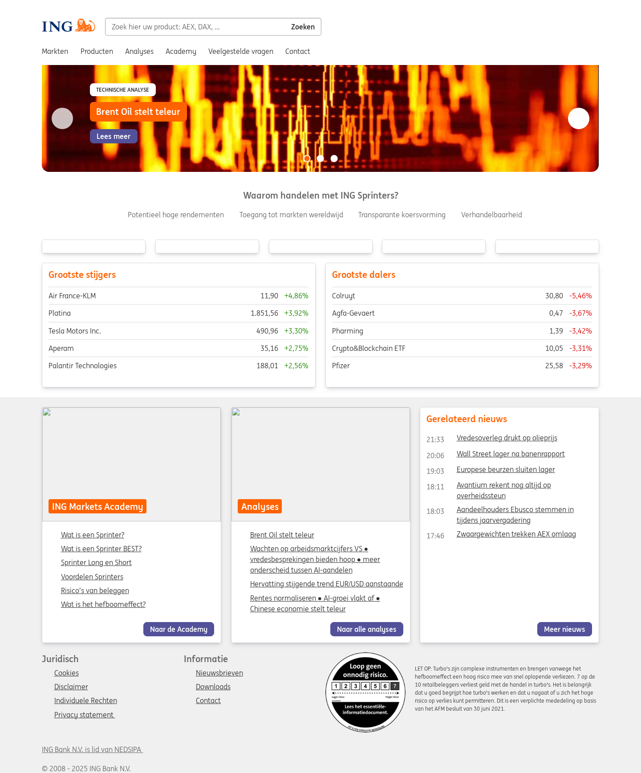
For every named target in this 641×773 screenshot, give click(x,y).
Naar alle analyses (367, 628)
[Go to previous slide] (62, 118)
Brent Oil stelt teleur (282, 534)
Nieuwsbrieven (219, 673)
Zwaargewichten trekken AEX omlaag (501, 535)
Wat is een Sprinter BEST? (101, 549)
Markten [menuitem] (55, 51)
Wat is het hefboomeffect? (103, 604)
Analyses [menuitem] (139, 51)
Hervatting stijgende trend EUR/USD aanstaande (326, 583)
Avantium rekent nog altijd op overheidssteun (488, 486)
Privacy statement (84, 715)
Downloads (213, 687)
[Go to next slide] (578, 118)
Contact (208, 701)
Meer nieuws (564, 628)
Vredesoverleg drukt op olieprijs (491, 439)
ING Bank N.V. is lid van (92, 749)
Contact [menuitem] (297, 51)
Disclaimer (71, 687)
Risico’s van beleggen (95, 590)
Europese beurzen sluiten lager (490, 470)
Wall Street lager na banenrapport (495, 455)
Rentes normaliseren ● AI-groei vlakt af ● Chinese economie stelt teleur (315, 603)
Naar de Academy (178, 628)
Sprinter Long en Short (96, 563)
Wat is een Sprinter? (92, 535)
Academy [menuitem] (181, 51)
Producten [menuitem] (97, 51)
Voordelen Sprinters (92, 577)
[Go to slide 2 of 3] (320, 158)
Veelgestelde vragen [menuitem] (240, 51)
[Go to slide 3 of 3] (333, 158)
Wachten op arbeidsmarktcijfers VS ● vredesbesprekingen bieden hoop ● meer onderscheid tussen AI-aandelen (315, 559)
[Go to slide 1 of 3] (307, 158)
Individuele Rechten (85, 701)
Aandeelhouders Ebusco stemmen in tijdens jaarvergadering (499, 511)
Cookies (66, 673)
